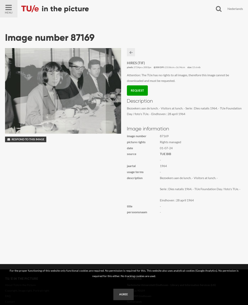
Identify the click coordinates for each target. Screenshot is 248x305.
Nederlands (235, 8)
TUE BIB (165, 154)
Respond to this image (25, 139)
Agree (123, 294)
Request (137, 90)
